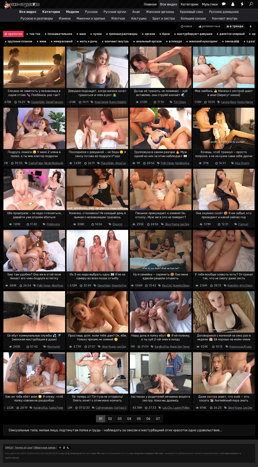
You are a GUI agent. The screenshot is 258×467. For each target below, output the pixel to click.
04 (129, 419)
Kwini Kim (233, 285)
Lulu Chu (167, 408)
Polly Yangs (167, 163)
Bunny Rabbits (117, 102)
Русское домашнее (224, 12)
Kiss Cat (167, 285)
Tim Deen (180, 102)
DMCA (9, 447)
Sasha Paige (36, 163)
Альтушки (139, 18)
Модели (72, 12)
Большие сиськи (193, 18)
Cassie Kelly (38, 102)
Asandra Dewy (181, 285)
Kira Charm (242, 163)
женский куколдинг (202, 41)
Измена (65, 18)
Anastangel (101, 102)
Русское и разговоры (37, 18)
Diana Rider (107, 163)
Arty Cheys (246, 285)
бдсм (164, 34)
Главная (150, 4)
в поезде (173, 41)
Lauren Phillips (181, 408)
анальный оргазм (147, 41)
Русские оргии (115, 12)
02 (110, 419)
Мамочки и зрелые (91, 18)
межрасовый (61, 41)
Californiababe (104, 408)
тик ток (33, 34)
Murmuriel (53, 346)
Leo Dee (184, 224)
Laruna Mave (228, 102)
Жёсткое (118, 18)
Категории (189, 4)
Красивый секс (191, 12)
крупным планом (18, 41)
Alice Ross (57, 285)
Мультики (210, 4)
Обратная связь (44, 447)
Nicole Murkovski (53, 163)
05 (139, 419)
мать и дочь (86, 41)
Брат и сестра (164, 18)
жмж (41, 41)
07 (158, 419)
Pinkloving (53, 224)
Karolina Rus (182, 163)
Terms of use (23, 447)
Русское (91, 12)
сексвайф (230, 41)
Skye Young (172, 224)
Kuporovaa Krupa (241, 346)
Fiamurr (243, 224)
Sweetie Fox (119, 285)
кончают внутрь (115, 41)
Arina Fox (120, 163)
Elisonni (117, 224)
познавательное (58, 34)
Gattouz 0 (120, 408)
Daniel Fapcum (54, 102)
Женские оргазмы (160, 12)
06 (148, 419)
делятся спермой (230, 34)
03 (120, 419)
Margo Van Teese (180, 346)
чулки (96, 34)
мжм (81, 34)
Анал (136, 12)
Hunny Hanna (245, 102)
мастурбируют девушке (193, 34)
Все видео (168, 4)
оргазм (148, 34)
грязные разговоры (121, 34)
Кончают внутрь (225, 18)
